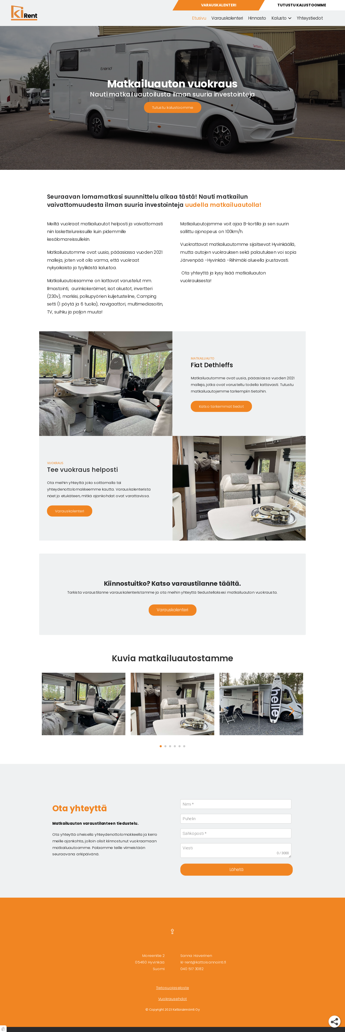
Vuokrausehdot (172, 998)
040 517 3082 (192, 968)
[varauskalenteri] (218, 5)
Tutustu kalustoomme (172, 107)
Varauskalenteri (69, 511)
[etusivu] (43, 13)
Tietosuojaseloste (172, 987)
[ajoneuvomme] (302, 5)
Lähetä (236, 870)
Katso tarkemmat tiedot (221, 406)
